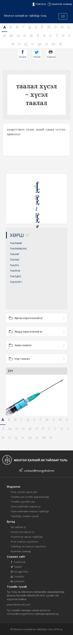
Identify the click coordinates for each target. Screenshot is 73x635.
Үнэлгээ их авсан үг (22, 532)
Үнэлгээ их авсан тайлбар (27, 536)
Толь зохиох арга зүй (24, 492)
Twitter (16, 566)
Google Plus (19, 571)
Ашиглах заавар (60, 4)
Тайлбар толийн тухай (25, 516)
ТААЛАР (14, 254)
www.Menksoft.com (18, 604)
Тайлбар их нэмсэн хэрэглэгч (29, 546)
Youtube (17, 576)
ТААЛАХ (14, 259)
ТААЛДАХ (15, 276)
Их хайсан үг (18, 527)
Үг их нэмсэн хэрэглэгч (24, 541)
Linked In (18, 581)
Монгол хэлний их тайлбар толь (25, 15)
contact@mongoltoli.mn (39, 471)
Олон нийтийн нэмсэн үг (26, 506)
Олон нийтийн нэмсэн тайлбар (30, 511)
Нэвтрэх (39, 4)
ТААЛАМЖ (16, 243)
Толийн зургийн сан (23, 501)
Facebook (18, 562)
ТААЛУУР (16, 282)
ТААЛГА (14, 265)
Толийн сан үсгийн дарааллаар (30, 496)
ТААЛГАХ (15, 270)
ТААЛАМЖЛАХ (18, 248)
